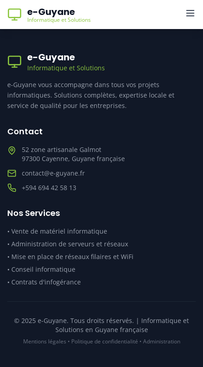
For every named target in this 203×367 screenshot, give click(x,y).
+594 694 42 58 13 (49, 187)
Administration (161, 341)
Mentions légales (44, 341)
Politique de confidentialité (104, 341)
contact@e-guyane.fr (53, 173)
